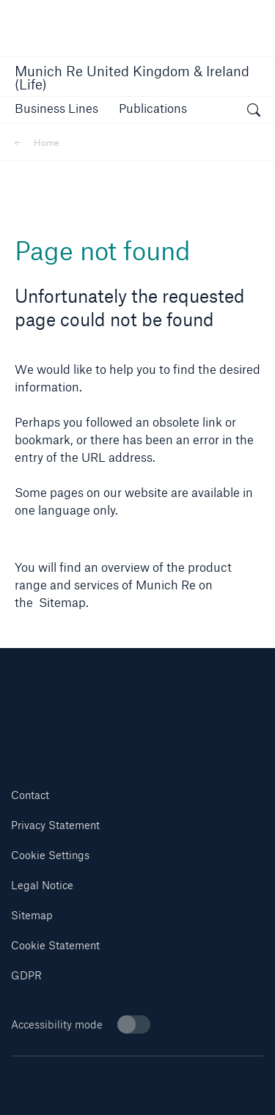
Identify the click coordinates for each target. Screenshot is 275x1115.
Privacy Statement (55, 825)
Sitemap (32, 915)
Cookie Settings (50, 855)
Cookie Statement (55, 945)
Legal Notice (42, 885)
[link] (153, 108)
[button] (56, 108)
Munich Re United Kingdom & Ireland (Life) (132, 78)
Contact (30, 795)
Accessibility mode (80, 1024)
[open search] (253, 112)
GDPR (26, 975)
